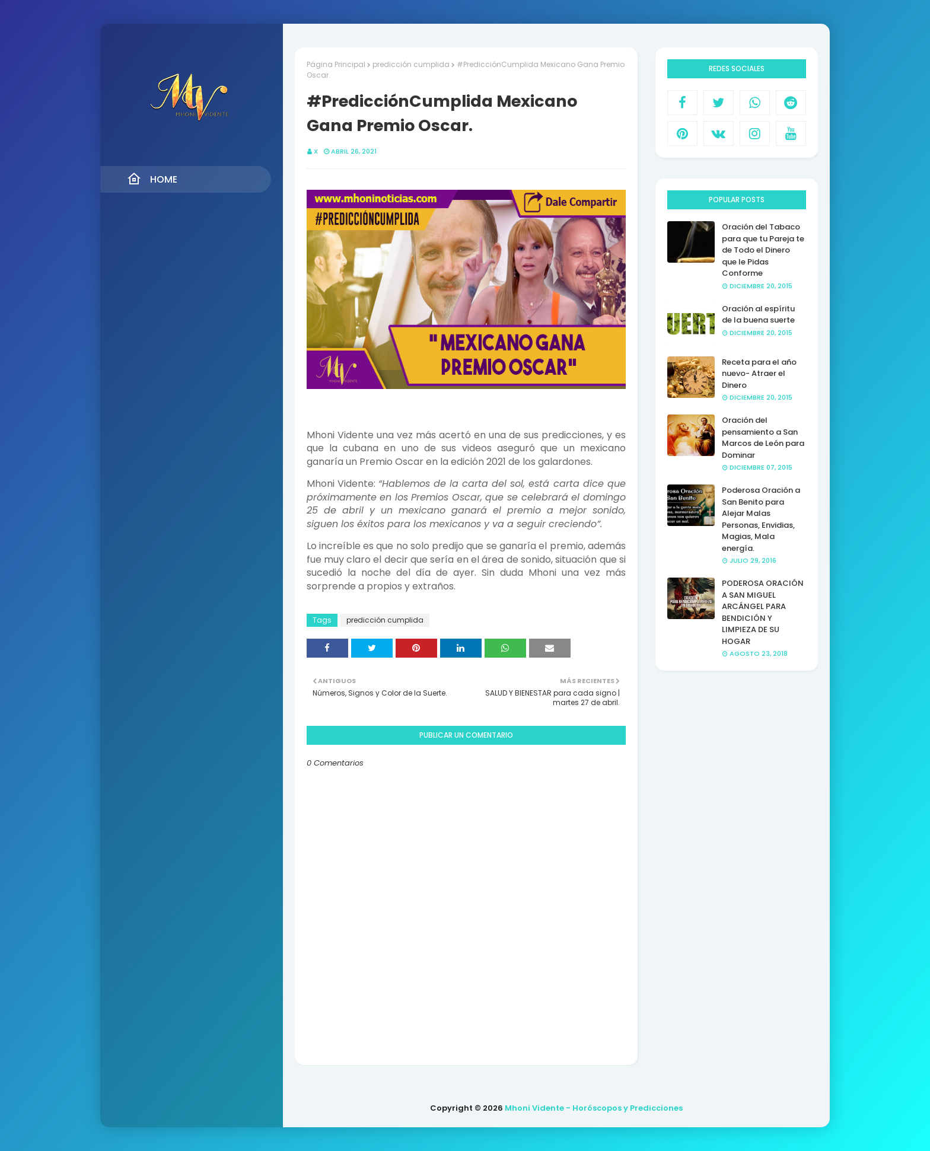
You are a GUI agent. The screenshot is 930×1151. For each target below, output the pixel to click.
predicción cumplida (411, 64)
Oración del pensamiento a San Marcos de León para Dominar (763, 438)
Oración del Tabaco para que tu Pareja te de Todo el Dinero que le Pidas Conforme (763, 250)
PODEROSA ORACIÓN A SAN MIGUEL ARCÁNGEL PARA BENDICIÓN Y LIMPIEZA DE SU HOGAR (763, 612)
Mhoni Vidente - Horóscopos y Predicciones (594, 1108)
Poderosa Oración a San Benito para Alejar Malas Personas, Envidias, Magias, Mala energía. (761, 519)
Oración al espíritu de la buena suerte (758, 314)
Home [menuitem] (152, 179)
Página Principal (336, 64)
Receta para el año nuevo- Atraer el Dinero (759, 373)
